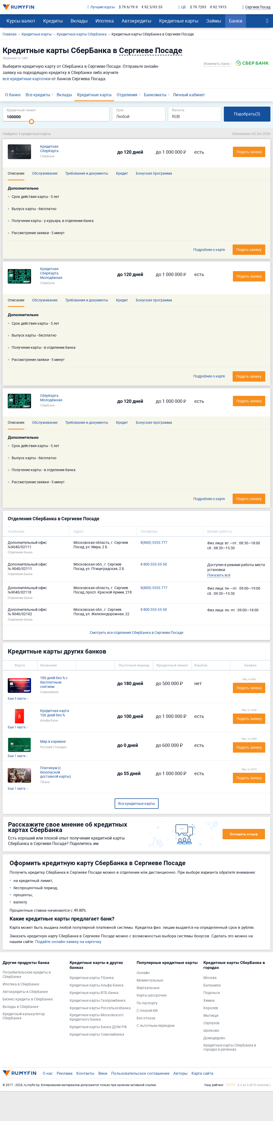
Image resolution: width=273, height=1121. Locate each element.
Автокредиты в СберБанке (25, 992)
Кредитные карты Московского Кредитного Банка (96, 1017)
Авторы (180, 1073)
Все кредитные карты (136, 803)
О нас (48, 1073)
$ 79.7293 (198, 7)
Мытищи (210, 1015)
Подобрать (247, 114)
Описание (16, 173)
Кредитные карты (178, 21)
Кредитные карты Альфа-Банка (96, 985)
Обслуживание (44, 173)
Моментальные (150, 980)
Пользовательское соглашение (140, 1073)
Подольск (211, 993)
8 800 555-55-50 (154, 564)
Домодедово (214, 1038)
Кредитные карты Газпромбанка (98, 1000)
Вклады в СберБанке (20, 1007)
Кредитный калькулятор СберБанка (24, 1016)
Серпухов (211, 1023)
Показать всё (218, 575)
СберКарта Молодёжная (51, 398)
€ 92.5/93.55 (152, 7)
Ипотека (104, 21)
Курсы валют (20, 21)
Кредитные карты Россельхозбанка (100, 1008)
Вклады (79, 21)
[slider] (31, 121)
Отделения (127, 95)
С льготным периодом (155, 1025)
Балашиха (212, 985)
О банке (12, 95)
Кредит (122, 173)
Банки (235, 21)
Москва (210, 978)
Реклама (64, 1073)
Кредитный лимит (21, 110)
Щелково (211, 1030)
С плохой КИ (147, 1010)
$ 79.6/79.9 (128, 7)
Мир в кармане (53, 741)
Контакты (85, 1073)
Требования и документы (86, 173)
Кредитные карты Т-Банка (92, 978)
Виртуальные (148, 988)
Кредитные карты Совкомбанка (97, 1034)
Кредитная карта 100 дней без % (54, 713)
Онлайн (143, 973)
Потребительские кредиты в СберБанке (27, 974)
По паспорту (147, 1003)
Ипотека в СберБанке (21, 984)
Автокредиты (136, 21)
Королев (210, 1008)
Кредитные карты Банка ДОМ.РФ (98, 1027)
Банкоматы (155, 95)
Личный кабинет (189, 95)
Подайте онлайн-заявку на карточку (68, 941)
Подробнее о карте (209, 250)
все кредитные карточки (26, 78)
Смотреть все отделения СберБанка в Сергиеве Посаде (136, 632)
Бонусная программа (154, 173)
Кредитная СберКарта (49, 148)
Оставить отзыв (244, 834)
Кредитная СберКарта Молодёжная (51, 273)
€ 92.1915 (218, 7)
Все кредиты (38, 95)
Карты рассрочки (151, 995)
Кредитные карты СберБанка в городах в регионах (229, 1047)
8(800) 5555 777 (154, 542)
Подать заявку (249, 249)
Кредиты (53, 21)
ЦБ (182, 7)
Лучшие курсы (101, 7)
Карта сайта (202, 1073)
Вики (102, 1073)
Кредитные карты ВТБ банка (94, 993)
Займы (213, 21)
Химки (209, 1000)
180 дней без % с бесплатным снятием (54, 682)
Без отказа (146, 1018)
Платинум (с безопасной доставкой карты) (55, 772)
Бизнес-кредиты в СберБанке (28, 999)
